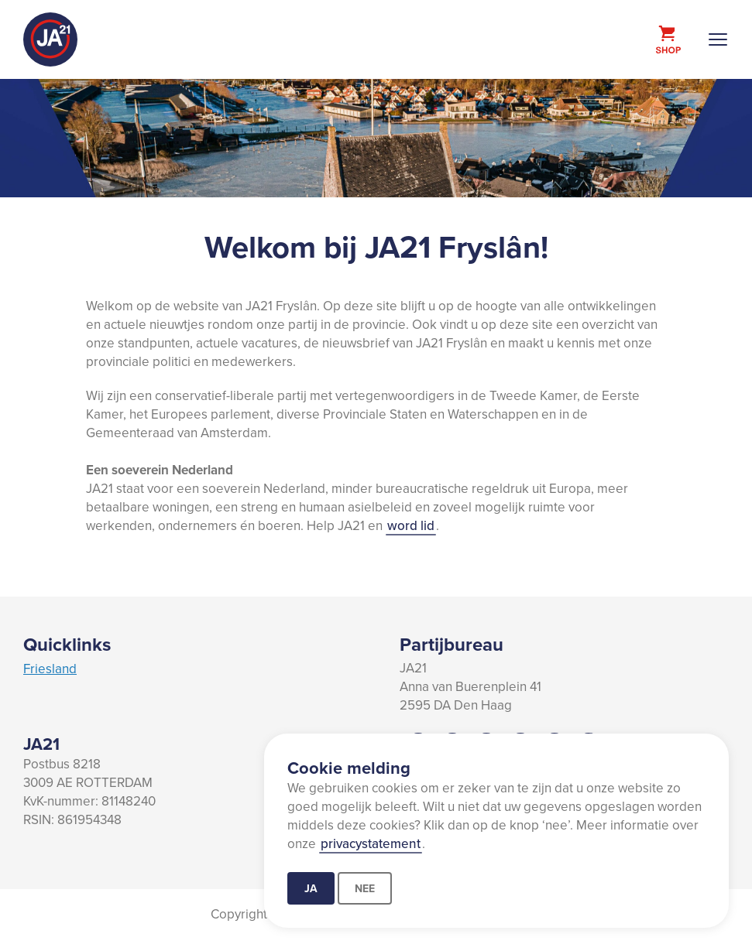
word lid (410, 525)
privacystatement (371, 843)
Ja (311, 888)
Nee (365, 888)
